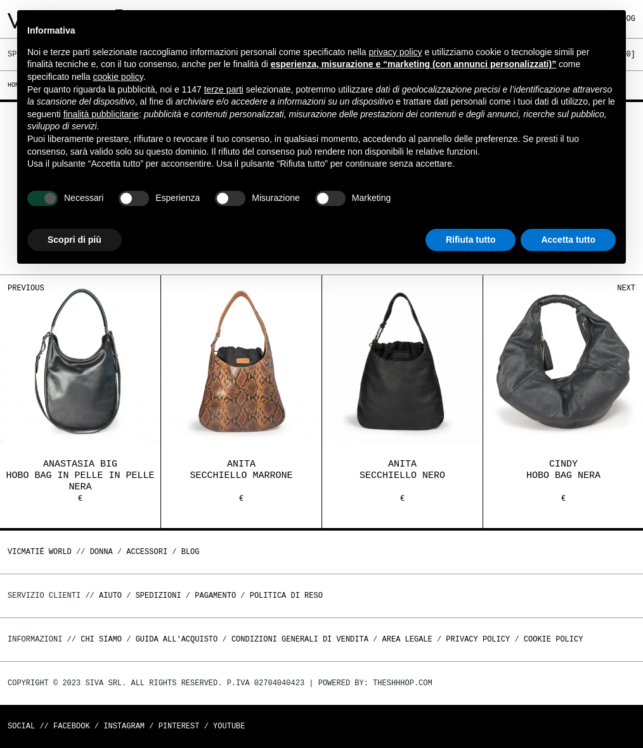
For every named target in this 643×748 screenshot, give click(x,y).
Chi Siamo (101, 639)
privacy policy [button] (395, 52)
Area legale (407, 639)
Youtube (229, 726)
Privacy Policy (478, 639)
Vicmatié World (40, 551)
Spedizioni (158, 595)
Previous (26, 288)
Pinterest (179, 726)
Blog (190, 551)
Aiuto (110, 595)
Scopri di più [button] (74, 240)
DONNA (101, 551)
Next (626, 288)
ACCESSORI (146, 551)
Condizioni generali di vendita (299, 639)
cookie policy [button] (118, 77)
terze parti (224, 89)
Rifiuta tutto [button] (471, 240)
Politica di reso (286, 595)
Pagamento (215, 595)
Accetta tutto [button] (568, 240)
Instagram (124, 726)
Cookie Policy (553, 639)
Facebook (71, 726)
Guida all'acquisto (177, 639)
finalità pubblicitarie (101, 114)
